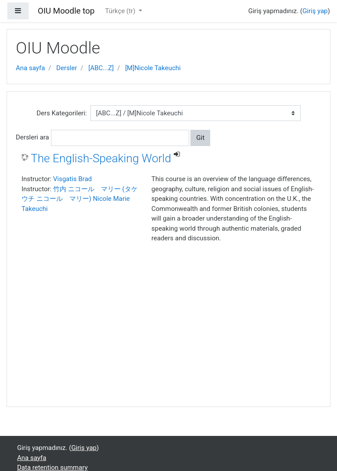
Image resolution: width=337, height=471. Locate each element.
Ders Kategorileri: (61, 113)
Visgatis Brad (72, 179)
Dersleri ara (32, 137)
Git (200, 138)
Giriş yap (315, 11)
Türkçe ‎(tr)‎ (121, 11)
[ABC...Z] (101, 68)
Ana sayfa (30, 68)
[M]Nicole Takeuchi (153, 68)
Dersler (66, 68)
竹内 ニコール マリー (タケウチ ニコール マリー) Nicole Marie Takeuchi (80, 199)
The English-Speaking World (101, 158)
